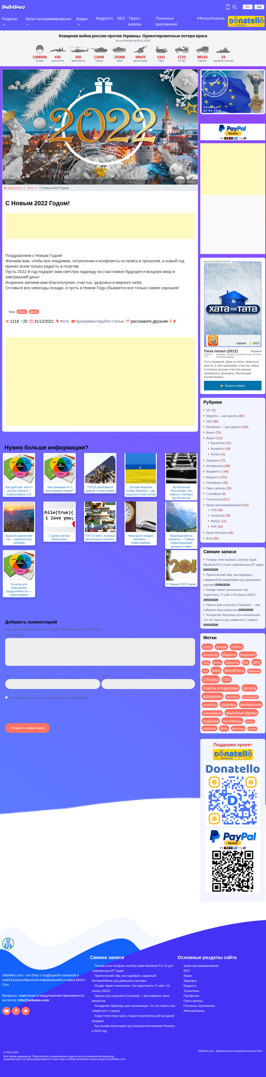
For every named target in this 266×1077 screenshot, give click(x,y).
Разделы (10, 18)
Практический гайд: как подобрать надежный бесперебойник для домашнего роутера (232, 580)
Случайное (213, 494)
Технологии (214, 499)
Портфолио (214, 483)
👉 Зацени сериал (232, 385)
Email (106, 676)
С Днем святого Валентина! (59, 537)
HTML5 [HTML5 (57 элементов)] (237, 647)
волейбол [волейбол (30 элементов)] (210, 705)
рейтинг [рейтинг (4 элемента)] (250, 721)
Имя (9, 676)
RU (247, 7)
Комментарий (15, 635)
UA (259, 7)
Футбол (216, 454)
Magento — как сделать (222, 416)
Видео (81, 18)
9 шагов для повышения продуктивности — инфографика (19, 589)
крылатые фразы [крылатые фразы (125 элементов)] (241, 712)
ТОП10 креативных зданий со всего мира (100, 488)
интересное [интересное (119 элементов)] (251, 704)
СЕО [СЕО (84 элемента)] (227, 679)
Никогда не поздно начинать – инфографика (140, 539)
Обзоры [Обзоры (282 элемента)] (211, 679)
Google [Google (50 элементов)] (221, 647)
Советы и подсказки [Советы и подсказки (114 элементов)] (221, 688)
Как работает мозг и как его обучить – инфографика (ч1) (18, 490)
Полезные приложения (165, 21)
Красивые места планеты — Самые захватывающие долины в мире (181, 541)
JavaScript (218, 515)
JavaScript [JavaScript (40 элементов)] (210, 655)
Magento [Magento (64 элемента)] (229, 654)
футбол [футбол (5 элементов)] (252, 728)
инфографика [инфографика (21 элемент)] (212, 713)
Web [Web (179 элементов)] (216, 670)
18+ (208, 410)
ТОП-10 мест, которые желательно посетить (100, 537)
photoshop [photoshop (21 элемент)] (232, 662)
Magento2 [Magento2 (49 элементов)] (248, 654)
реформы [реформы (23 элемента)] (209, 728)
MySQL (216, 521)
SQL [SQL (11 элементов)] (205, 671)
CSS (214, 510)
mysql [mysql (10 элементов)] (206, 662)
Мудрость (103, 18)
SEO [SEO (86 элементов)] (256, 662)
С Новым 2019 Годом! (181, 584)
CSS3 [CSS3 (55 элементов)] (207, 647)
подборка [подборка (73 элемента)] (211, 721)
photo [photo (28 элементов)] (217, 662)
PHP (214, 526)
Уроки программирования (48, 18)
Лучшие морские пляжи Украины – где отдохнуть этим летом (141, 490)
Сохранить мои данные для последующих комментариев (48, 697)
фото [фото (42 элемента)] (224, 728)
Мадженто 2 (214, 471)
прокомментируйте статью (100, 321)
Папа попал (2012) (221, 350)
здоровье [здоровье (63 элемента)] (228, 704)
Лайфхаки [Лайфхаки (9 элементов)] (254, 671)
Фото (30, 188)
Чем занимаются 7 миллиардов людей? (59, 488)
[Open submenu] (4, 24)
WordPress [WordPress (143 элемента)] (234, 670)
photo (22, 312)
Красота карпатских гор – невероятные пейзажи (19, 539)
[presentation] (33, 713)
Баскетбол (218, 443)
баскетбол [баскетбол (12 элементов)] (232, 697)
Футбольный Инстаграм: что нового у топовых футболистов (181, 492)
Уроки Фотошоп (216, 533)
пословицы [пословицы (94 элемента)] (232, 720)
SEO (120, 18)
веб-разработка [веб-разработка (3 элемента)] (250, 696)
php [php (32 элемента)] (245, 662)
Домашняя (13, 188)
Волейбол (217, 449)
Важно (210, 432)
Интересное (214, 466)
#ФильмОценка (210, 18)
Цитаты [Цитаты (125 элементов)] (249, 687)
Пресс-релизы (134, 21)
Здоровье (212, 460)
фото (34, 312)
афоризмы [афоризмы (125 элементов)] (212, 696)
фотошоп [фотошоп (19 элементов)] (238, 728)
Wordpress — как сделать (223, 427)
